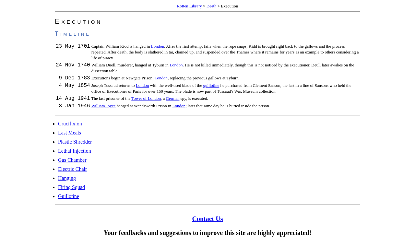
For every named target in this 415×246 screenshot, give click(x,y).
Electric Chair (72, 172)
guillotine (211, 86)
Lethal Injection (74, 154)
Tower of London (146, 99)
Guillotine (68, 199)
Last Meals (69, 135)
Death (212, 6)
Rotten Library (189, 6)
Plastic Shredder (75, 144)
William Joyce (103, 107)
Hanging (67, 181)
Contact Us (207, 221)
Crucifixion (70, 126)
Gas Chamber (72, 163)
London (157, 46)
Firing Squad (71, 190)
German (173, 99)
